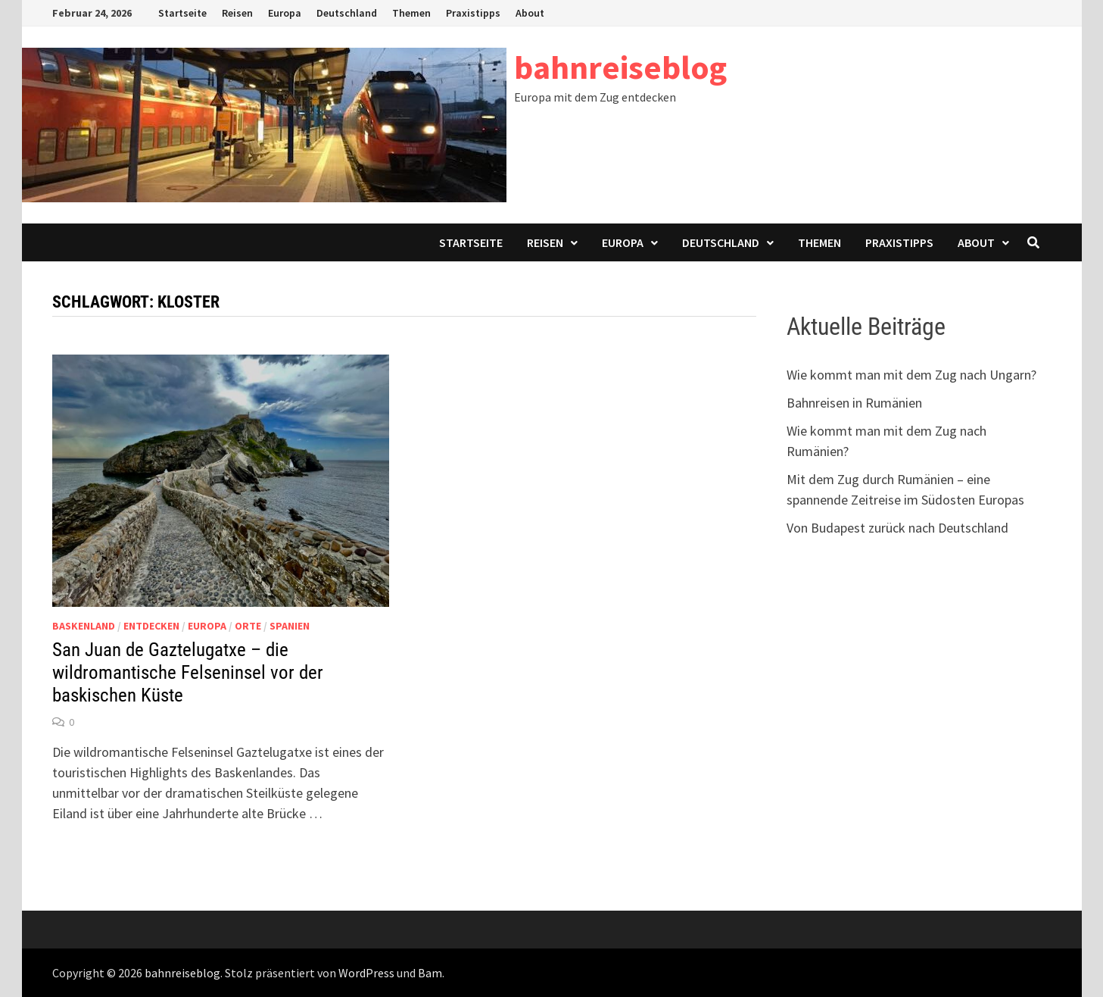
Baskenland (83, 626)
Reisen (237, 13)
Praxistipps (473, 13)
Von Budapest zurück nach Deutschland (897, 527)
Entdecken (151, 626)
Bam (430, 972)
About (530, 13)
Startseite (182, 13)
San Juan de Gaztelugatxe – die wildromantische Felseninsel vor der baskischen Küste (187, 672)
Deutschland (346, 13)
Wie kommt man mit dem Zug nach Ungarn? (911, 374)
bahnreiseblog (620, 67)
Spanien (290, 626)
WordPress (366, 972)
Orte (248, 626)
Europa (284, 13)
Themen (411, 13)
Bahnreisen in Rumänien (854, 402)
